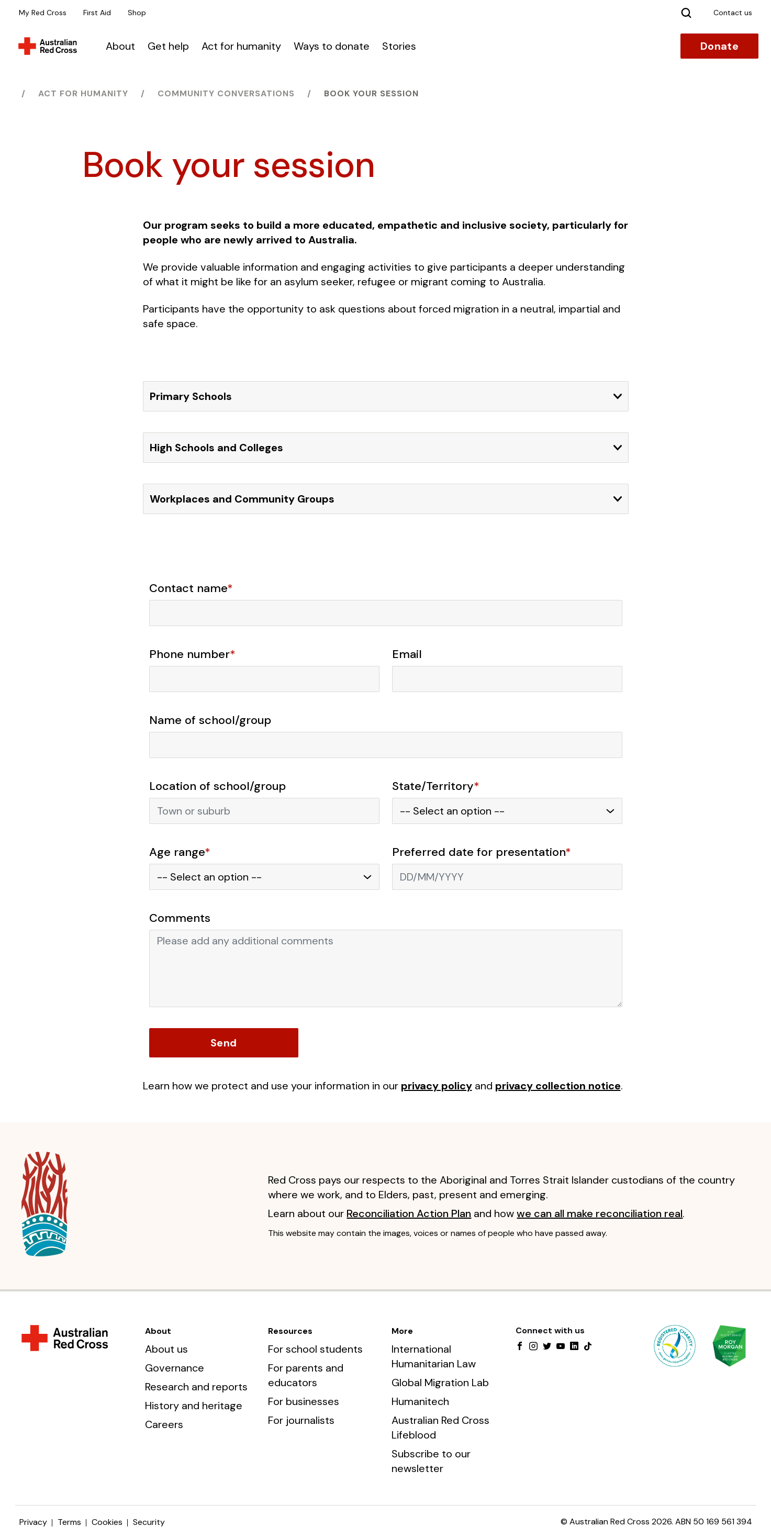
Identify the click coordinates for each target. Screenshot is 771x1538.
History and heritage (193, 1405)
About (120, 46)
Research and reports (196, 1387)
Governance (174, 1368)
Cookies (107, 1522)
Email (407, 654)
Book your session (371, 93)
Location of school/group (217, 786)
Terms (69, 1522)
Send (223, 1043)
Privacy (33, 1522)
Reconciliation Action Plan (409, 1213)
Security (149, 1522)
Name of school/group (210, 720)
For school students (315, 1349)
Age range (179, 852)
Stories (399, 46)
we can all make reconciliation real (600, 1213)
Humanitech (420, 1401)
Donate (719, 46)
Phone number (192, 654)
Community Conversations (226, 93)
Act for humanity (241, 46)
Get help (168, 46)
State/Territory (435, 786)
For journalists (301, 1420)
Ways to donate (332, 46)
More (402, 1330)
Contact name (191, 588)
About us (166, 1349)
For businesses (303, 1401)
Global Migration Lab (440, 1382)
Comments (179, 918)
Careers (164, 1424)
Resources (290, 1330)
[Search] (686, 12)
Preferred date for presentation (481, 852)
